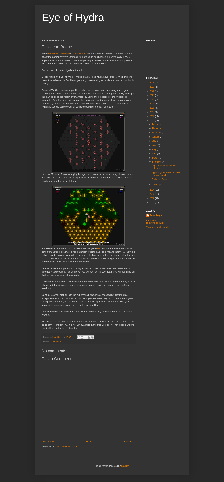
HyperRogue (79, 53)
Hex (99, 248)
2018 (152, 108)
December (157, 124)
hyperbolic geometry (59, 53)
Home (89, 441)
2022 (152, 91)
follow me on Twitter (155, 223)
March (155, 158)
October (156, 132)
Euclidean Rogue (160, 179)
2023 (152, 87)
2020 (152, 99)
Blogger (125, 466)
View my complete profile (158, 227)
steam (58, 341)
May (154, 149)
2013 (152, 194)
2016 (152, 116)
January (156, 184)
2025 (152, 82)
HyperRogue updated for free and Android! (166, 173)
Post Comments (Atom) (66, 447)
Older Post (129, 441)
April (154, 153)
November (157, 128)
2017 (152, 112)
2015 (152, 120)
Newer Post (48, 441)
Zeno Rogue (156, 215)
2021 (152, 95)
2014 (152, 190)
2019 (152, 103)
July (154, 141)
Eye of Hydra (73, 17)
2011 (152, 202)
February (156, 162)
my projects (151, 220)
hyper (52, 341)
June (154, 145)
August (156, 137)
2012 (152, 198)
